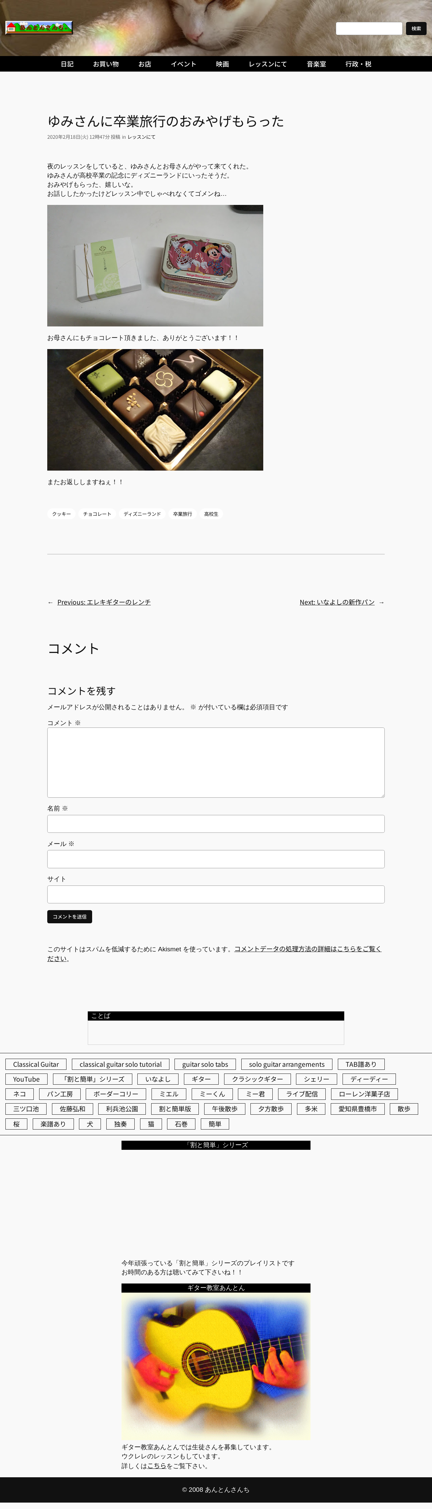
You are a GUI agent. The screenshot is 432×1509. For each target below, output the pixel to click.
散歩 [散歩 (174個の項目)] (404, 1108)
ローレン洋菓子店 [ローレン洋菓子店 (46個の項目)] (364, 1093)
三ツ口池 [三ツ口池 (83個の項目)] (26, 1108)
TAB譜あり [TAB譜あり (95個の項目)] (361, 1064)
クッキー (61, 513)
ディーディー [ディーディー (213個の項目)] (369, 1079)
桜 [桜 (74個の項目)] (16, 1124)
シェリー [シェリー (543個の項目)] (316, 1079)
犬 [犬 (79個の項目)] (90, 1124)
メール (61, 843)
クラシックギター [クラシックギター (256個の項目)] (257, 1079)
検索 (416, 28)
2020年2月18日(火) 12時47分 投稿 (83, 136)
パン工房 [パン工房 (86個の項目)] (60, 1093)
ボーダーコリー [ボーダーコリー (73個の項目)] (115, 1093)
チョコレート (97, 513)
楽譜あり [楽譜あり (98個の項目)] (53, 1124)
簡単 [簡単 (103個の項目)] (215, 1124)
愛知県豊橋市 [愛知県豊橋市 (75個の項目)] (358, 1108)
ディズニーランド (142, 513)
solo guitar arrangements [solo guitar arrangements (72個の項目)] (287, 1064)
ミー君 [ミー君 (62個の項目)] (255, 1093)
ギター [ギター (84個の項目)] (201, 1079)
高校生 (211, 513)
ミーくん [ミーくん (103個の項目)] (212, 1093)
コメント (64, 722)
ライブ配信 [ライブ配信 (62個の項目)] (302, 1093)
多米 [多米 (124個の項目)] (311, 1108)
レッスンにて (141, 136)
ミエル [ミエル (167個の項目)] (169, 1093)
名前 (57, 808)
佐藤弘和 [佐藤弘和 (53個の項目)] (72, 1108)
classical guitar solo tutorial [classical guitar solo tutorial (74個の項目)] (121, 1064)
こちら (156, 1465)
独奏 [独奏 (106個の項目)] (120, 1124)
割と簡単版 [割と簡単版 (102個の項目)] (175, 1108)
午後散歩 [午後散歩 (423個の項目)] (225, 1108)
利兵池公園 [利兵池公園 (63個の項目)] (122, 1108)
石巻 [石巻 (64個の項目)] (181, 1124)
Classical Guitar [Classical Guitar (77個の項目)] (36, 1064)
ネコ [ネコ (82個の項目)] (19, 1093)
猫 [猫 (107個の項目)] (151, 1124)
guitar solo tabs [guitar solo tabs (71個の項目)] (205, 1064)
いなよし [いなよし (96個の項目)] (158, 1079)
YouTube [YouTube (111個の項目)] (26, 1079)
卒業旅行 (182, 513)
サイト (56, 878)
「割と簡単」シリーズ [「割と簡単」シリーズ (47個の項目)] (93, 1079)
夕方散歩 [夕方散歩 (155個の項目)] (271, 1108)
